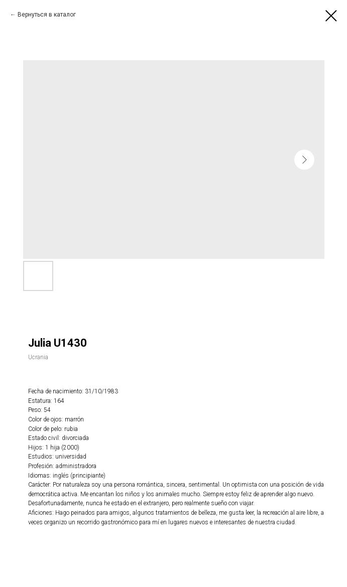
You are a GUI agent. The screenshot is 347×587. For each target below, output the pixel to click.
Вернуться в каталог (47, 14)
